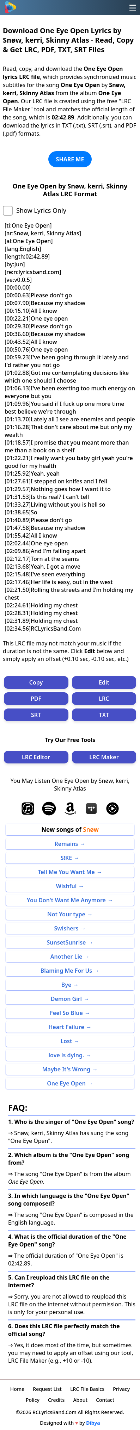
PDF (36, 698)
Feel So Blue (66, 1013)
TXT (104, 715)
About (80, 1400)
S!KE (66, 858)
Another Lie (66, 956)
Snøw (90, 829)
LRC (104, 698)
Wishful (66, 886)
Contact (105, 1400)
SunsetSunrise (66, 942)
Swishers (66, 928)
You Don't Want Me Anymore (66, 900)
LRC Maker (103, 757)
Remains (66, 844)
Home (17, 1389)
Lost (66, 1041)
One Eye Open (66, 1083)
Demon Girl (66, 999)
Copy (36, 682)
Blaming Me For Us (66, 970)
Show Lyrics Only (41, 210)
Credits (56, 1400)
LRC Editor (36, 757)
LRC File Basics (87, 1389)
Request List (47, 1389)
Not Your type (66, 914)
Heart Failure (66, 1027)
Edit (104, 682)
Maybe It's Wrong (66, 1069)
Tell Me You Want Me (66, 872)
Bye (66, 985)
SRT (36, 715)
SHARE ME (70, 159)
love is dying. (66, 1055)
